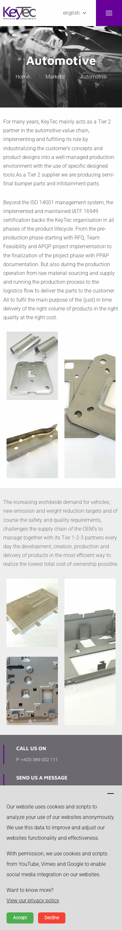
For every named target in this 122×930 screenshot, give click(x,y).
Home (22, 77)
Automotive (93, 77)
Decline (52, 918)
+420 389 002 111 (39, 759)
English (71, 13)
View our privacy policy (33, 900)
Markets (55, 77)
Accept (20, 918)
